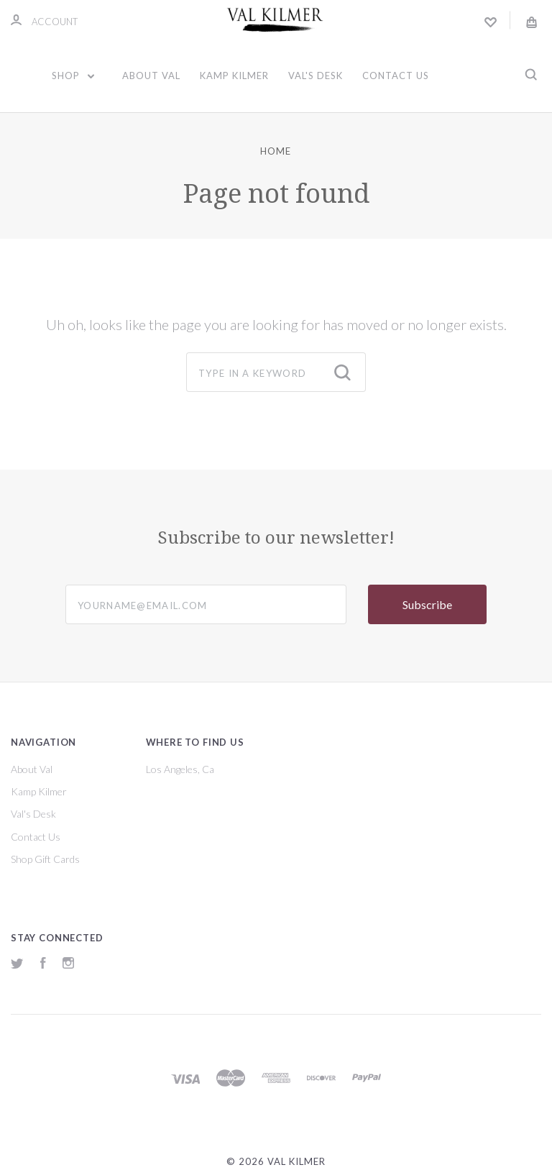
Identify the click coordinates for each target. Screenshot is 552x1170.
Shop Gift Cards (45, 859)
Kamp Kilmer (234, 75)
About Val (151, 75)
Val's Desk (315, 75)
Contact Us (395, 75)
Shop (73, 75)
